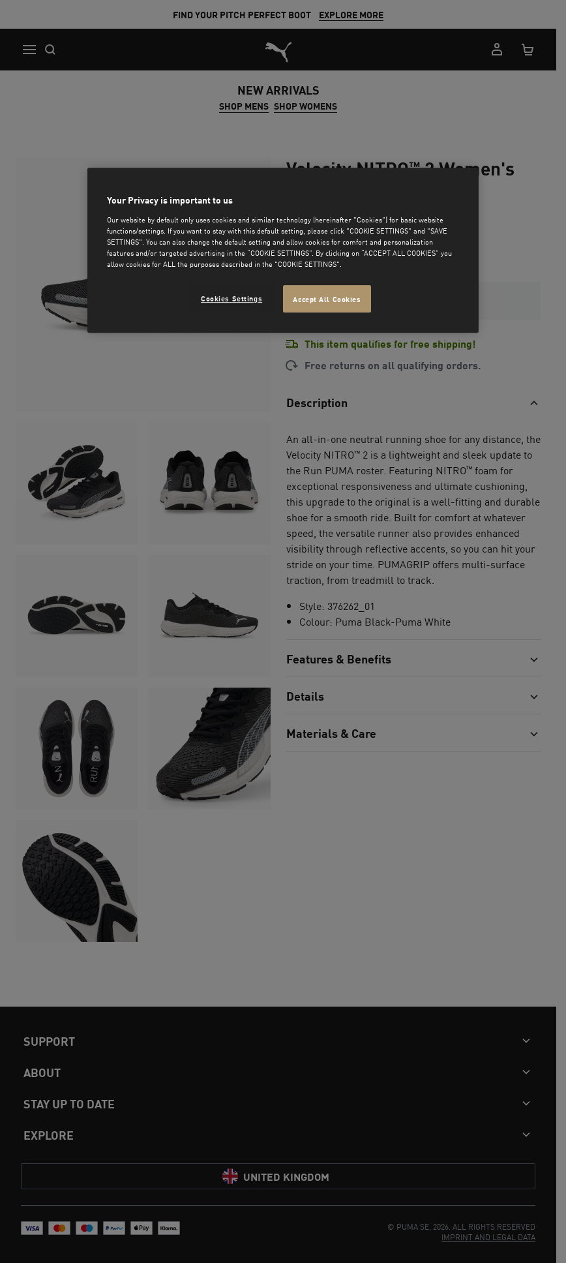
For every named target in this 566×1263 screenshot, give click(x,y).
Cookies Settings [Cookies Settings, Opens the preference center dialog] (231, 297)
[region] (283, 250)
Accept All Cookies (327, 298)
